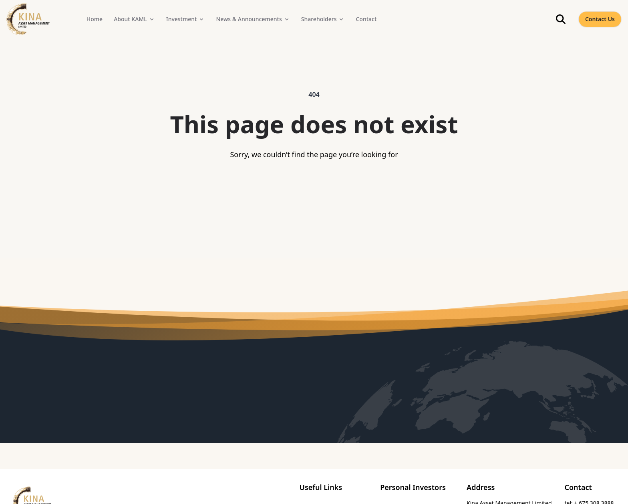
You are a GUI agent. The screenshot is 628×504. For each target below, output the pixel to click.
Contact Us (600, 19)
